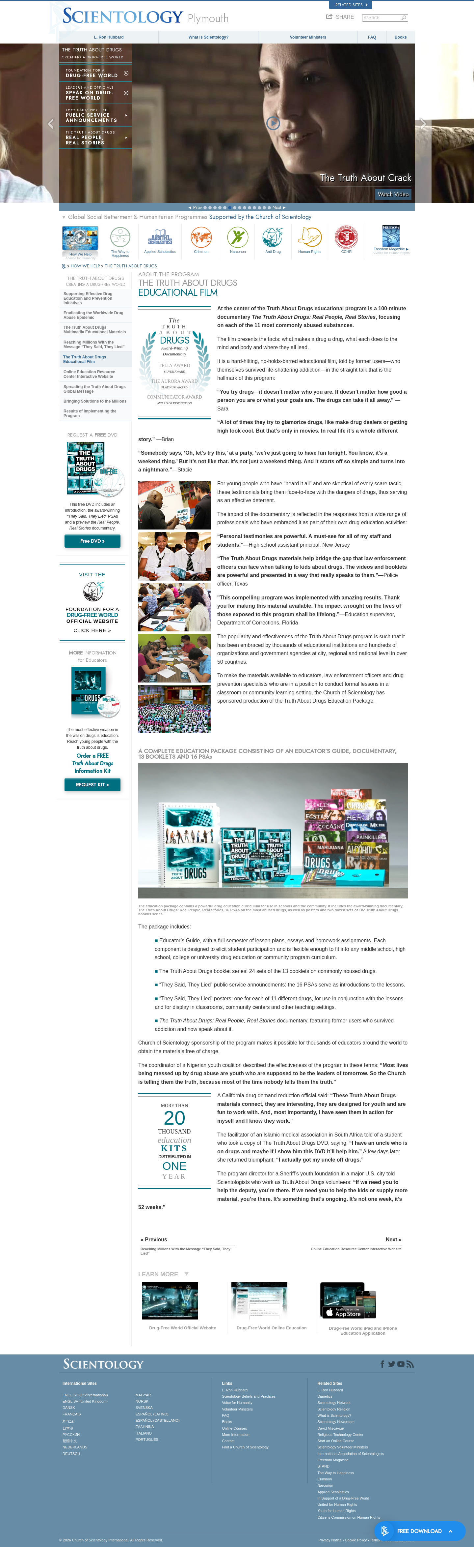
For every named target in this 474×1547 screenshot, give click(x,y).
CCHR (346, 239)
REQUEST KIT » (92, 784)
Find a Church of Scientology (245, 1447)
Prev (197, 207)
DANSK (69, 1408)
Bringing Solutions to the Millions (95, 401)
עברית (69, 1421)
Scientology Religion (333, 1409)
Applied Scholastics (159, 239)
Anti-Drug (272, 239)
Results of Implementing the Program (90, 413)
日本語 (68, 1428)
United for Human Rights (337, 1504)
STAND (323, 1466)
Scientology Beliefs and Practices (249, 1396)
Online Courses (234, 1428)
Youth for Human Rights (336, 1511)
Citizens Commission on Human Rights (348, 1517)
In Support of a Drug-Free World (343, 1498)
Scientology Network (333, 1403)
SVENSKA (144, 1408)
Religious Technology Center (340, 1435)
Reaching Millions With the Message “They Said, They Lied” (94, 344)
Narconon (238, 239)
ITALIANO (144, 1433)
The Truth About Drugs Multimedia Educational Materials (95, 329)
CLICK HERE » (92, 630)
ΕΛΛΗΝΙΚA (145, 1427)
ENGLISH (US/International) (85, 1395)
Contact (228, 1441)
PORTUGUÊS (147, 1439)
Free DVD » (92, 541)
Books (401, 37)
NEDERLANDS (75, 1447)
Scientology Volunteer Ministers (342, 1447)
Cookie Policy (356, 1540)
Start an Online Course (335, 1441)
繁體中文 (70, 1441)
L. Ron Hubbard (109, 37)
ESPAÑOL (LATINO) (152, 1414)
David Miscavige (330, 1428)
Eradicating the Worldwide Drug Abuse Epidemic (93, 315)
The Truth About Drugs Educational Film (84, 359)
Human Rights (309, 239)
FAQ (372, 37)
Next (277, 207)
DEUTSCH (71, 1454)
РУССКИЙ (71, 1435)
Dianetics (324, 1396)
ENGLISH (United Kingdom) (85, 1401)
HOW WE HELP (86, 266)
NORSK (142, 1401)
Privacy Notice (329, 1540)
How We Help (80, 254)
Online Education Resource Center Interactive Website (89, 374)
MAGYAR (143, 1395)
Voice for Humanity (237, 1403)
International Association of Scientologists (350, 1454)
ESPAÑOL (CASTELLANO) (158, 1420)
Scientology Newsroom (336, 1422)
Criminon (201, 239)
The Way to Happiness (120, 241)
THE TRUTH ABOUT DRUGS (131, 266)
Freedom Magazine (391, 251)
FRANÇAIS (72, 1414)
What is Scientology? (208, 37)
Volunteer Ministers (308, 37)
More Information (235, 1435)
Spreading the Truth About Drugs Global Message (95, 389)
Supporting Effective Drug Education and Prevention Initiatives (88, 298)
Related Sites (351, 5)
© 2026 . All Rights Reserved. (111, 1540)
